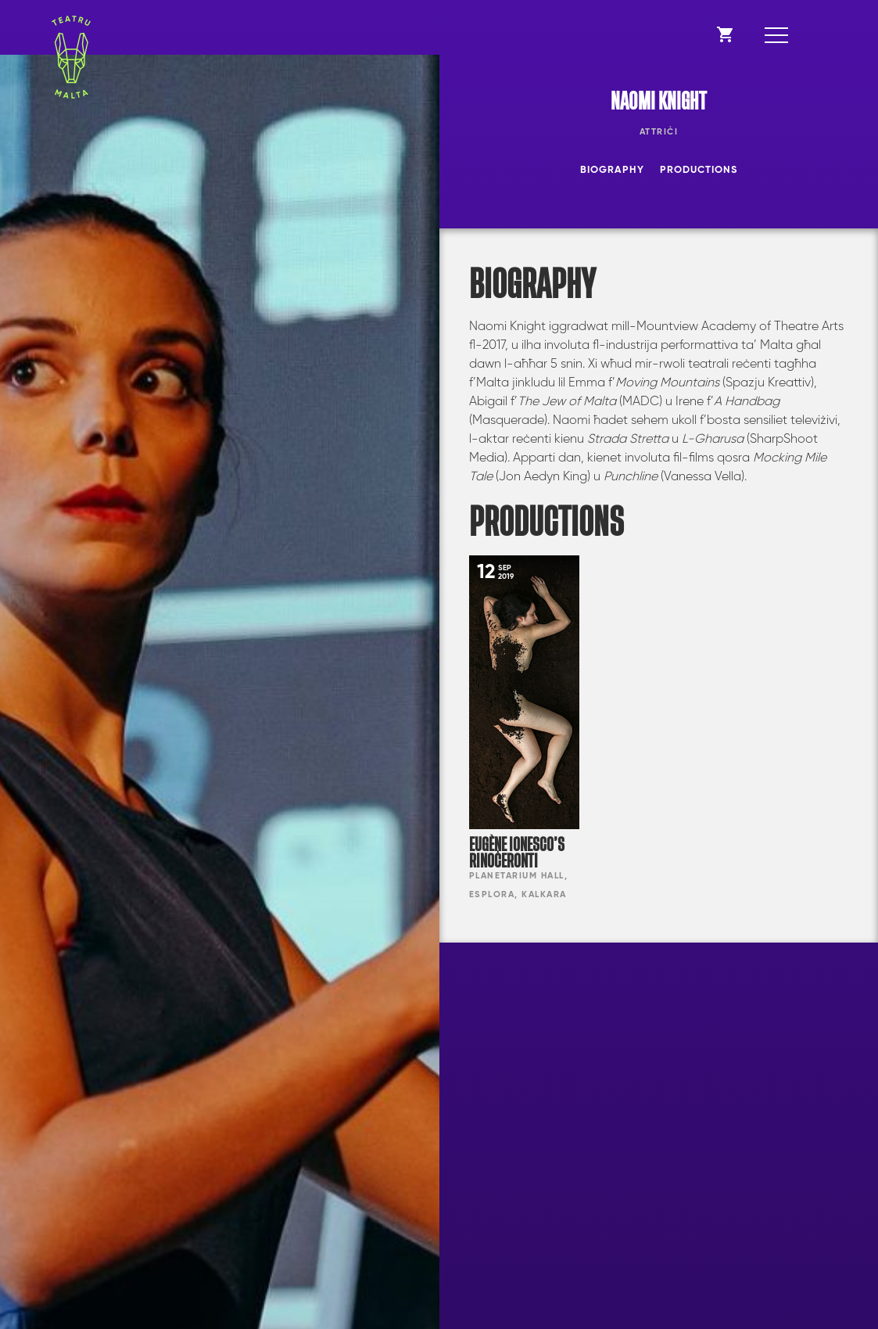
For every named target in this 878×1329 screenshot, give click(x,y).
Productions (698, 170)
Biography (612, 170)
